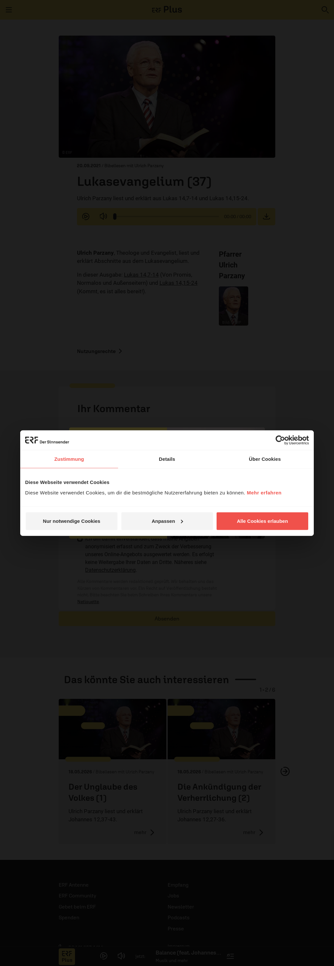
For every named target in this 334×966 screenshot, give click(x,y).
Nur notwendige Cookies (71, 520)
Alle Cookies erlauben (262, 520)
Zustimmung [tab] (69, 459)
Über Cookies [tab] (265, 459)
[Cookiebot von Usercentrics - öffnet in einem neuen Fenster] (280, 440)
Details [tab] (167, 459)
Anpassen (167, 520)
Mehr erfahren (264, 492)
